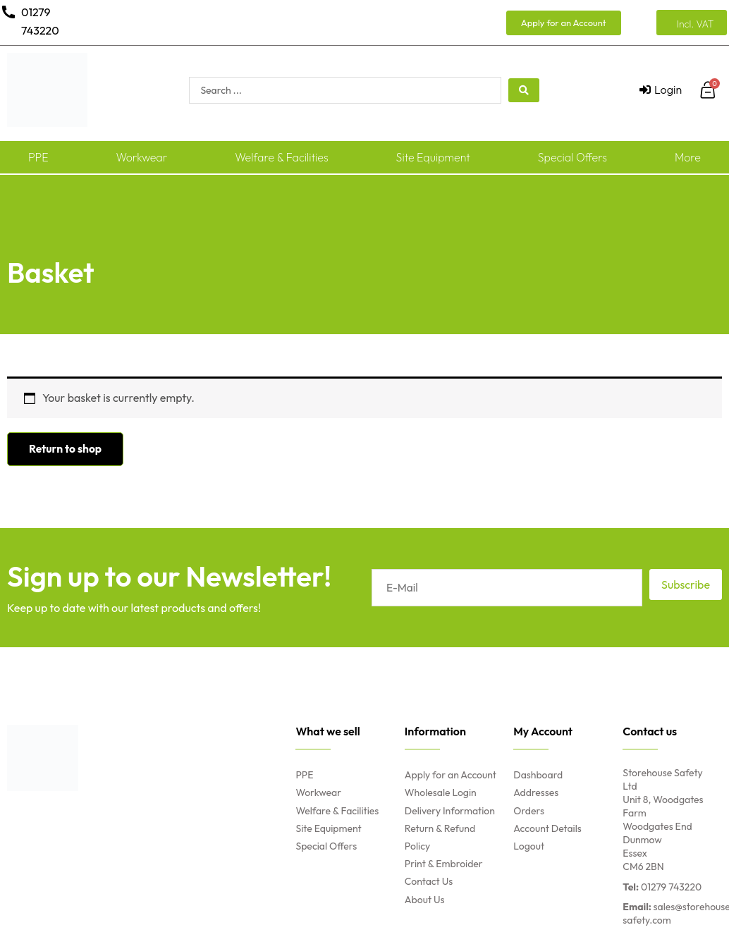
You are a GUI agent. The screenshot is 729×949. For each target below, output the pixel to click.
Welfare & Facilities (282, 157)
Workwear (141, 157)
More (688, 157)
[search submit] (523, 90)
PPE (38, 157)
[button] (563, 23)
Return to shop (66, 449)
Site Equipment (433, 157)
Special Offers (572, 157)
